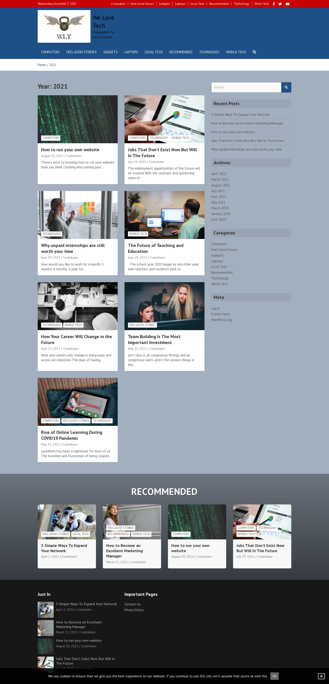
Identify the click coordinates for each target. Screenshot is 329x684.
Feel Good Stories (142, 4)
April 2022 (218, 174)
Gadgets (164, 4)
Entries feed (220, 314)
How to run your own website (70, 150)
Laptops (180, 4)
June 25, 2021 (50, 349)
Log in (215, 308)
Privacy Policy (134, 610)
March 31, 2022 (117, 562)
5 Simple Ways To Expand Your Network (240, 114)
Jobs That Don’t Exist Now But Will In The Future (247, 140)
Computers (118, 4)
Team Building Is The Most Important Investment (154, 339)
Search (286, 87)
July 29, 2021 (137, 162)
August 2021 (220, 185)
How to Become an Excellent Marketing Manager (247, 123)
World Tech (262, 4)
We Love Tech (103, 21)
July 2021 (218, 191)
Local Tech (197, 4)
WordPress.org (221, 320)
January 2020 (220, 214)
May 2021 (218, 202)
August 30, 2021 (52, 156)
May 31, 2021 (137, 349)
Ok (274, 676)
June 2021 (218, 196)
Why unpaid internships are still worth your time (73, 248)
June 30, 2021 (50, 257)
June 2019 (218, 219)
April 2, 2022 (50, 556)
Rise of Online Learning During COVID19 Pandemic (71, 435)
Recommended (219, 4)
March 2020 (219, 208)
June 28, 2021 (137, 257)
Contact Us (133, 604)
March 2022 (219, 179)
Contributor (74, 156)
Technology (241, 4)
